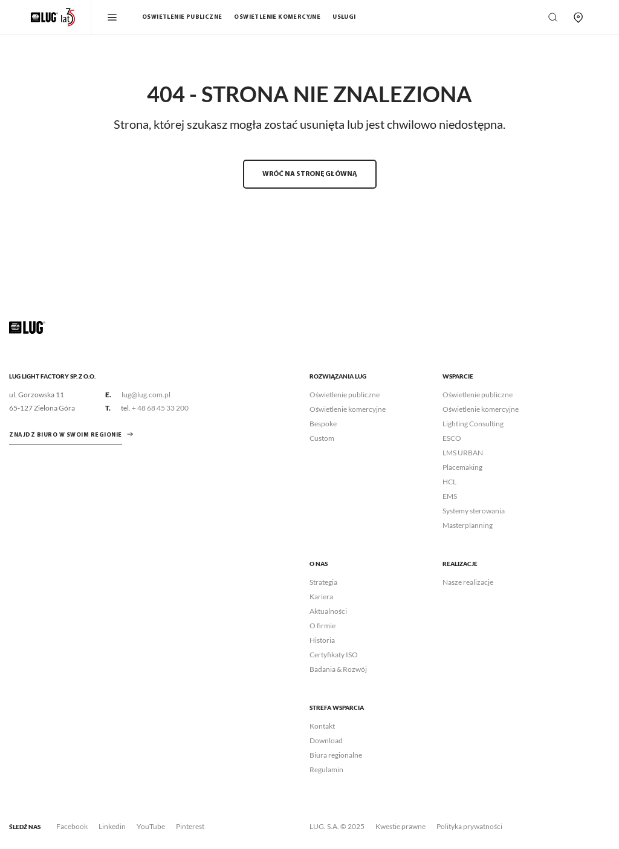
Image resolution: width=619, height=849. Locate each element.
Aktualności (328, 611)
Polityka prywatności (469, 826)
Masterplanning (467, 525)
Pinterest (190, 826)
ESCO (451, 438)
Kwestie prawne (400, 826)
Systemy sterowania (473, 510)
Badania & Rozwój (338, 669)
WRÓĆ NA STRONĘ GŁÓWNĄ (309, 174)
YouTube (151, 826)
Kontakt (322, 725)
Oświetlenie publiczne (182, 17)
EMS (449, 496)
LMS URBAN (462, 452)
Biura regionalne (336, 755)
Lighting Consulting (473, 423)
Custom (322, 438)
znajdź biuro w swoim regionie (65, 435)
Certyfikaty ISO (334, 654)
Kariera (321, 596)
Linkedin (112, 826)
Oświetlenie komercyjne (277, 17)
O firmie (322, 625)
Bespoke (323, 423)
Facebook (72, 826)
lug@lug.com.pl (146, 394)
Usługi (343, 17)
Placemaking (462, 467)
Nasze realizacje (467, 582)
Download (326, 740)
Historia (322, 640)
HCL (449, 481)
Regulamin (326, 769)
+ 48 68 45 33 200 (160, 407)
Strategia (323, 582)
